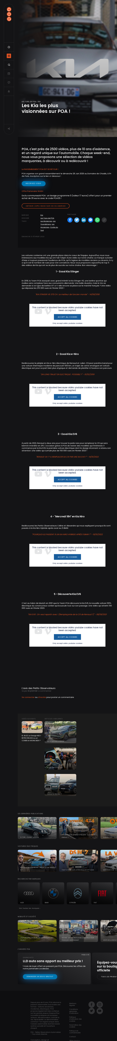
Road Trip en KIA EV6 (55, 768)
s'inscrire (42, 697)
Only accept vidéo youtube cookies (67, 323)
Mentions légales (72, 1004)
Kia (41, 215)
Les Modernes (46, 221)
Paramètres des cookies (75, 1026)
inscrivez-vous (34, 183)
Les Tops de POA (47, 218)
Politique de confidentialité (74, 1032)
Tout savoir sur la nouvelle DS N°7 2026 (78, 870)
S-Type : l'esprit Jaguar (29, 837)
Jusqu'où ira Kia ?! (54, 794)
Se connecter (28, 697)
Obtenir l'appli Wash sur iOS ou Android (45, 206)
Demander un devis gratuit (40, 976)
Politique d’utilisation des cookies (75, 1019)
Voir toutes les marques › (29, 908)
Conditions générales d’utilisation (73, 1011)
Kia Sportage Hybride (55, 741)
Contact (72, 1037)
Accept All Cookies (67, 317)
